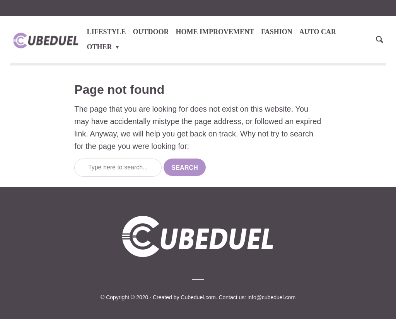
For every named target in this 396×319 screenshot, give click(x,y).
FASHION (276, 32)
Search (184, 167)
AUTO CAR (317, 32)
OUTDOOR (151, 32)
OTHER (99, 47)
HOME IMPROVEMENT (215, 32)
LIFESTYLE (106, 32)
